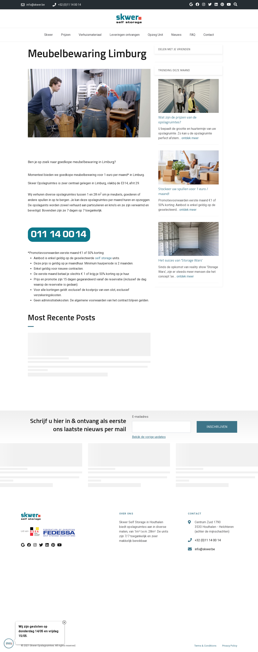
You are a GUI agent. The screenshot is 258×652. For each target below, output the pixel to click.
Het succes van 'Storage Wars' (180, 260)
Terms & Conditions (205, 645)
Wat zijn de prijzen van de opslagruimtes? (177, 120)
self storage (103, 258)
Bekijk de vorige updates (149, 437)
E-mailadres (140, 417)
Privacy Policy (229, 645)
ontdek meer (190, 138)
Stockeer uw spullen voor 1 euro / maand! (183, 191)
